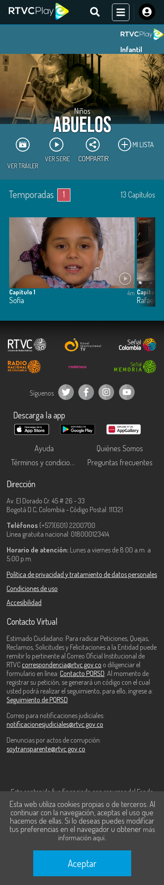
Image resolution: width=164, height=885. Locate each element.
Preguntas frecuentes (120, 462)
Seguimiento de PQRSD (37, 699)
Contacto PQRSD (82, 673)
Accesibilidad (24, 602)
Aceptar (82, 863)
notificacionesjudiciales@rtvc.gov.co (55, 724)
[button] (144, 268)
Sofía (16, 300)
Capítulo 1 (22, 292)
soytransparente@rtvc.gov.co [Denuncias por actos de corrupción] (46, 748)
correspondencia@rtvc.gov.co (61, 664)
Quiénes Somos (120, 448)
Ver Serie (57, 150)
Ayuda (44, 448)
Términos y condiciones (46, 462)
